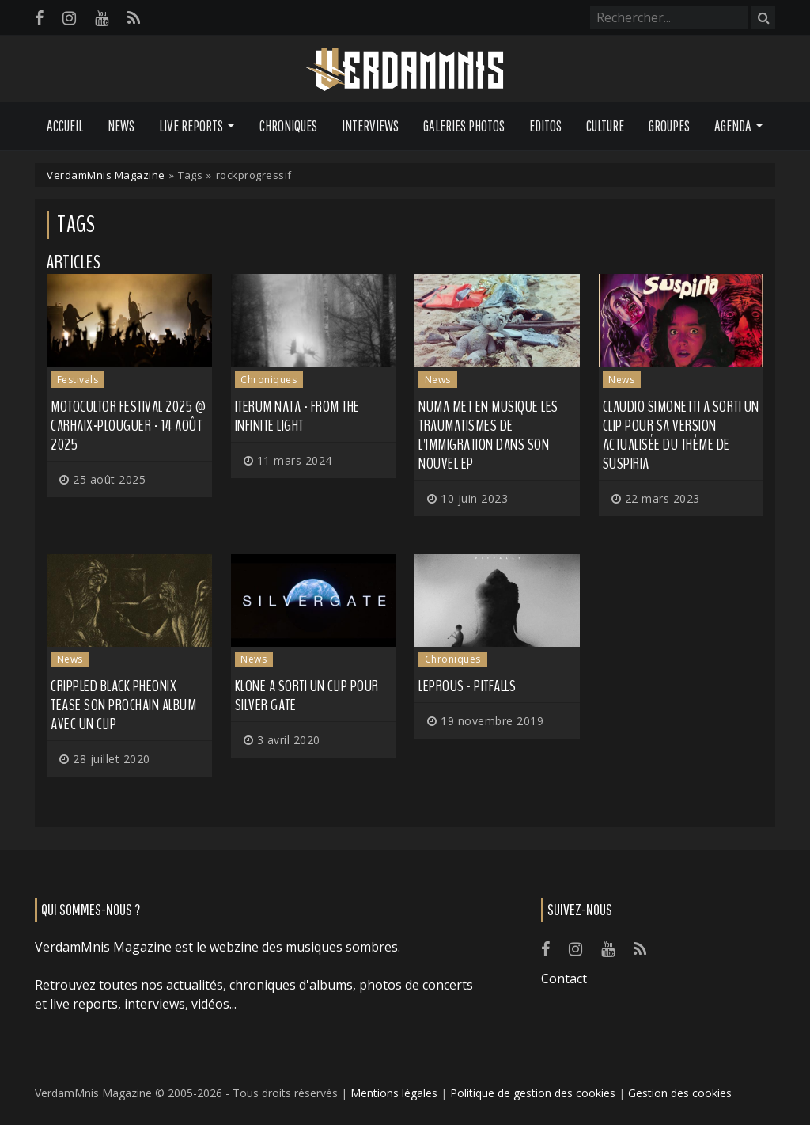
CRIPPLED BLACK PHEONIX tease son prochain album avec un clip (123, 705)
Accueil (65, 126)
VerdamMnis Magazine (106, 175)
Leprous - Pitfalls (467, 686)
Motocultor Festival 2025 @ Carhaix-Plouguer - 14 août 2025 (128, 425)
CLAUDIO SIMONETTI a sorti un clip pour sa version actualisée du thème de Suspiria (681, 435)
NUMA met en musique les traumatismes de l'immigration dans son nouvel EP (488, 435)
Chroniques (288, 126)
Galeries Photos (464, 126)
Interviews (370, 126)
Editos (545, 126)
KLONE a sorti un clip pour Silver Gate (307, 695)
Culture (605, 126)
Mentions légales (393, 1092)
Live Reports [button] (191, 126)
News (121, 126)
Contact (564, 978)
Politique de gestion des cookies (532, 1092)
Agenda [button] (732, 126)
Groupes (669, 126)
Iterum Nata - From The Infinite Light (297, 416)
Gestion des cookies (680, 1092)
